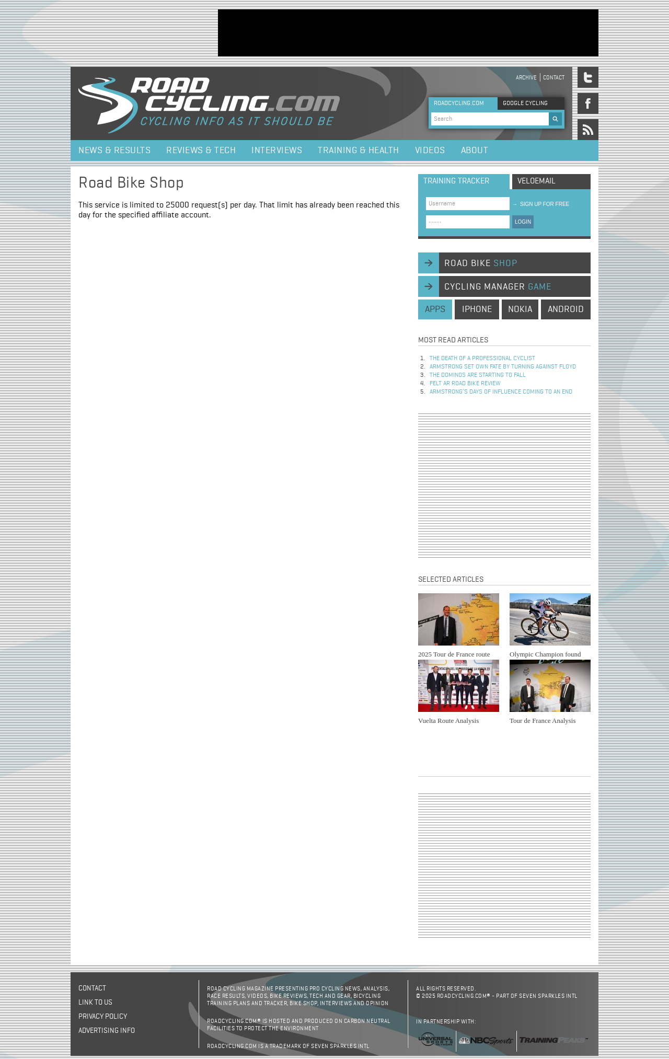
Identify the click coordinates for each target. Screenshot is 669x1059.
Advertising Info (106, 1030)
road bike (480, 263)
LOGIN (523, 222)
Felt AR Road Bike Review (465, 384)
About (475, 150)
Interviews (276, 150)
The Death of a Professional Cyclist (482, 358)
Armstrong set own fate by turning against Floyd (503, 367)
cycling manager (497, 287)
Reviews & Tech (201, 150)
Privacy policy (102, 1016)
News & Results (114, 150)
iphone (477, 309)
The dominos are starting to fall (478, 375)
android (566, 309)
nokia (520, 309)
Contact (553, 77)
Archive (526, 77)
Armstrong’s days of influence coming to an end (501, 392)
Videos (430, 150)
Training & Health (358, 150)
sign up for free (540, 204)
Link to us (95, 1002)
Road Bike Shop (131, 183)
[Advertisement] (408, 32)
